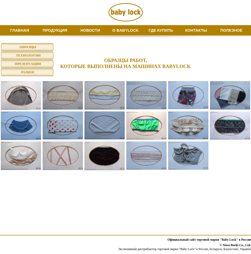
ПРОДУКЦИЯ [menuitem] (55, 30)
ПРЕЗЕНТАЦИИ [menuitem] (28, 64)
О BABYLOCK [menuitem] (125, 30)
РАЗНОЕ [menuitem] (28, 72)
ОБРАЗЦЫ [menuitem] (28, 47)
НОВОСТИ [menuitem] (90, 30)
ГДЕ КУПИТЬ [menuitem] (161, 30)
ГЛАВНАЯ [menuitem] (19, 30)
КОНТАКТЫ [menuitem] (196, 30)
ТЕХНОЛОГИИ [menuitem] (28, 55)
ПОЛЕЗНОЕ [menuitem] (231, 30)
